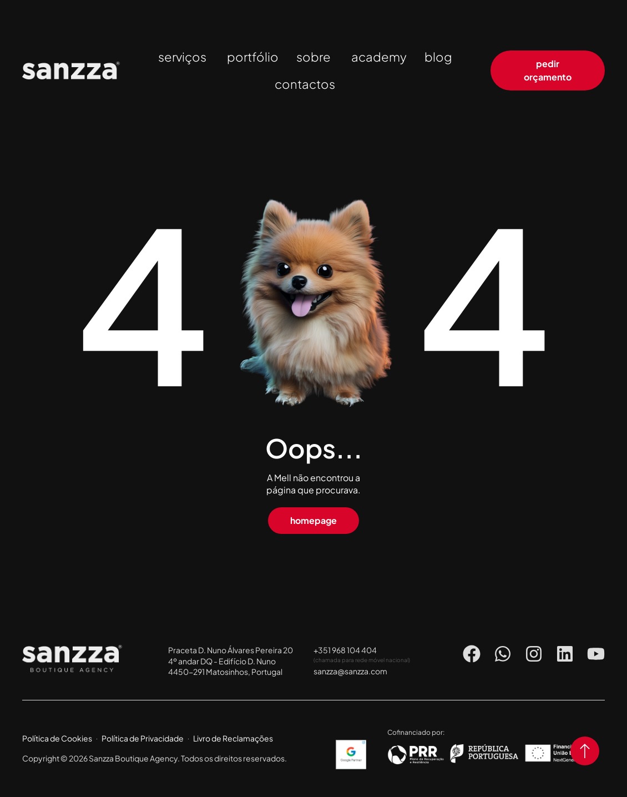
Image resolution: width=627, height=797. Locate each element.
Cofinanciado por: (415, 732)
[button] (313, 520)
